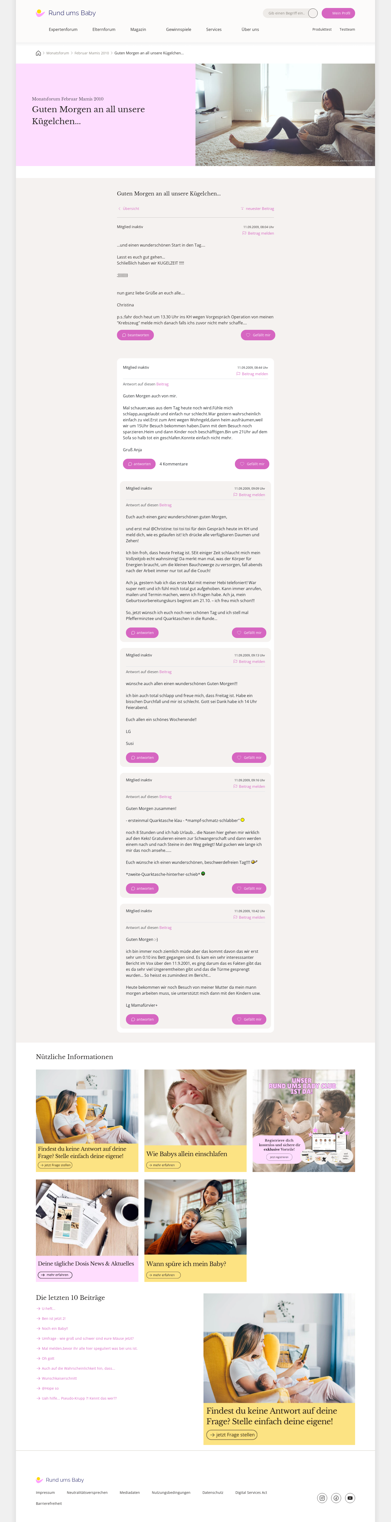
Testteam (347, 29)
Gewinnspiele (178, 29)
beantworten (138, 335)
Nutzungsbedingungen (171, 1492)
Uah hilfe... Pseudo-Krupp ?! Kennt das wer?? (79, 1398)
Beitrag (162, 383)
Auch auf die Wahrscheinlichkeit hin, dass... (78, 1368)
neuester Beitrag (260, 208)
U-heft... (48, 1308)
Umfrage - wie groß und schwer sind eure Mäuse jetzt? (88, 1338)
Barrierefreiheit (49, 1503)
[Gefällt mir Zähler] (258, 335)
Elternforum (104, 29)
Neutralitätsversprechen (87, 1492)
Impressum (45, 1492)
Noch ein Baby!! (55, 1328)
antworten (142, 463)
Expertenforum (63, 29)
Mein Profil (341, 13)
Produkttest (322, 29)
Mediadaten (130, 1492)
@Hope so (50, 1388)
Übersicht (131, 208)
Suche (313, 13)
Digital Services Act (251, 1492)
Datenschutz (212, 1492)
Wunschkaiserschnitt (59, 1378)
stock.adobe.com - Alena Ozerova (353, 160)
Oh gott (48, 1358)
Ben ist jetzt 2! (54, 1318)
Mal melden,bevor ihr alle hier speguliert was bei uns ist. (90, 1348)
